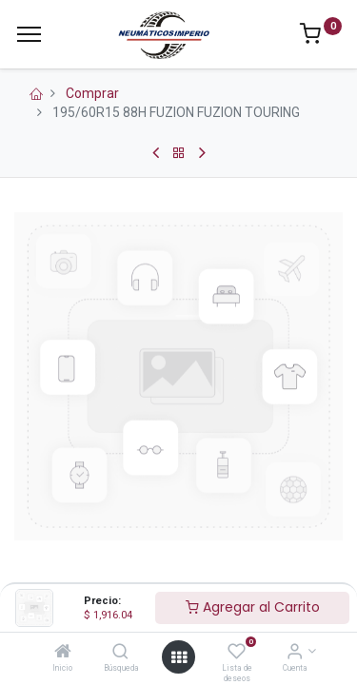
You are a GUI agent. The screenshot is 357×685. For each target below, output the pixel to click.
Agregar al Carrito (253, 606)
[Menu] (29, 34)
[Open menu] (179, 657)
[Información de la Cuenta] (295, 652)
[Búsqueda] (120, 652)
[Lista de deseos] (237, 652)
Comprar (92, 93)
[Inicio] (62, 652)
